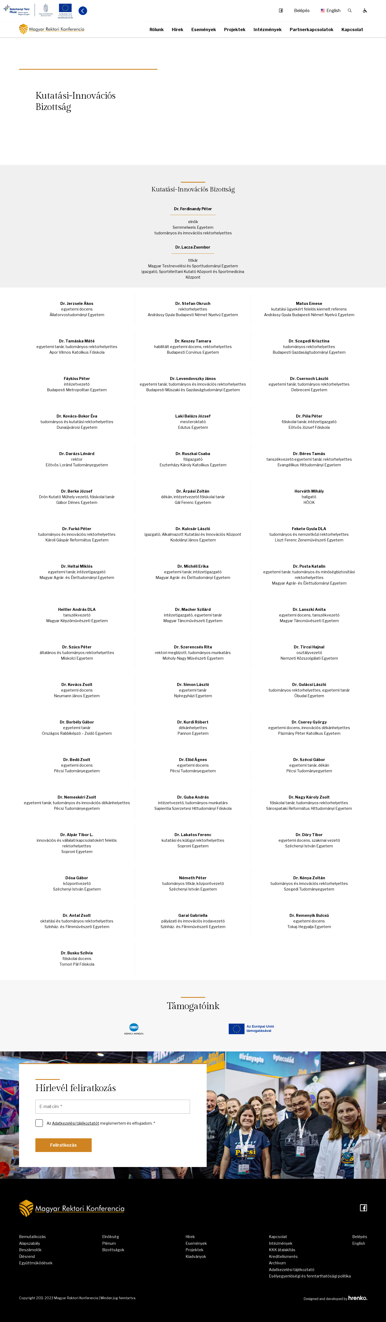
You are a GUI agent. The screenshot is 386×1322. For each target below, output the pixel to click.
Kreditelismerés (283, 1256)
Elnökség (110, 1236)
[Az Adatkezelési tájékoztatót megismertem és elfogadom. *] (39, 1123)
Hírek (177, 29)
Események (203, 29)
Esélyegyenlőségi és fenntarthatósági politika (310, 1276)
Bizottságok (113, 1249)
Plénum (109, 1243)
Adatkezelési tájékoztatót (75, 1123)
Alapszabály (29, 1243)
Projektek (235, 29)
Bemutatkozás (32, 1236)
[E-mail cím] (112, 1107)
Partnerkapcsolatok (311, 29)
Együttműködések (36, 1263)
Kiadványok (195, 1256)
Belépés (302, 11)
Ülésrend (27, 1256)
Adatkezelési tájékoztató (291, 1269)
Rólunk (157, 29)
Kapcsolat (352, 29)
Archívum (277, 1263)
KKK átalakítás (282, 1249)
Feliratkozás (63, 1145)
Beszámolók (30, 1249)
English (329, 11)
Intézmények (268, 29)
